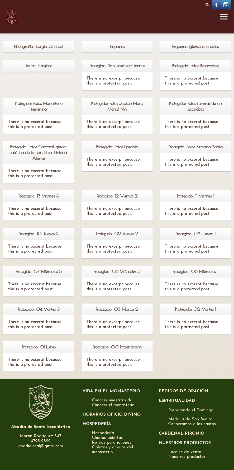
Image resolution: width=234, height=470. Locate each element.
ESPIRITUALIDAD (177, 401)
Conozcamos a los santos (192, 424)
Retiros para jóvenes (111, 442)
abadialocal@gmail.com (40, 446)
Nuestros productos (187, 457)
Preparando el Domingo (191, 410)
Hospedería (103, 433)
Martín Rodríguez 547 (40, 436)
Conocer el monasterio (113, 405)
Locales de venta (184, 452)
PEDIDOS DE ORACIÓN (183, 391)
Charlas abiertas (107, 438)
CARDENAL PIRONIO (181, 433)
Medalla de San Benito (190, 419)
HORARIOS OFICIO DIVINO (111, 414)
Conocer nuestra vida (112, 400)
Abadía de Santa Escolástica (40, 427)
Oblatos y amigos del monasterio (112, 449)
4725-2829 (41, 441)
